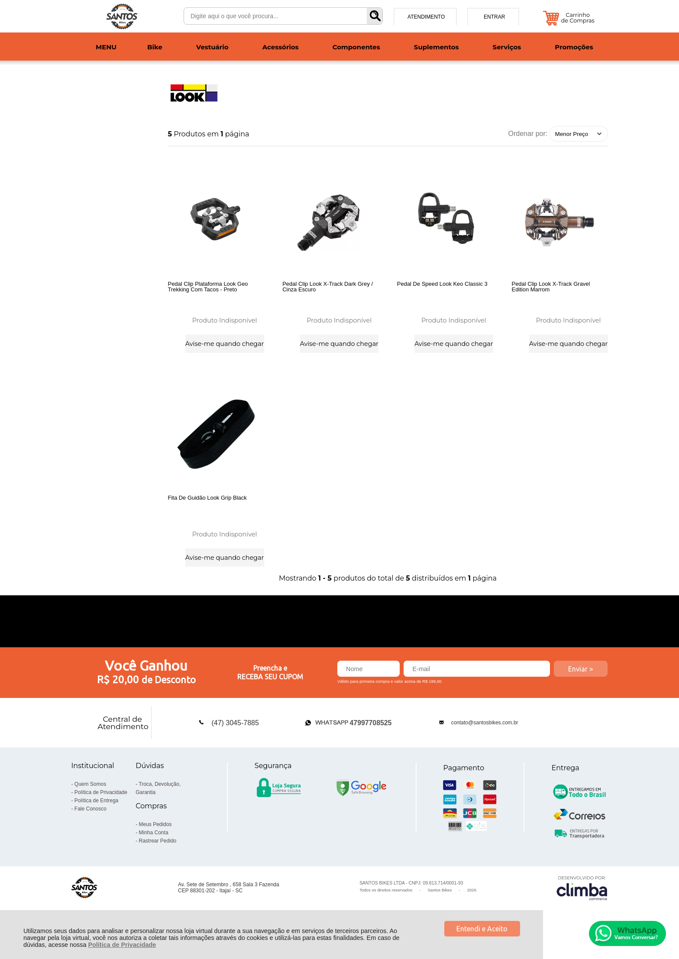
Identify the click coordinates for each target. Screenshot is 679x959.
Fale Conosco (90, 824)
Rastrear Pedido (158, 856)
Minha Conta (153, 848)
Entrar (494, 17)
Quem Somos (90, 799)
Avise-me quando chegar (224, 342)
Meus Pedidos (155, 839)
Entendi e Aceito (482, 929)
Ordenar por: (528, 133)
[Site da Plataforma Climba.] (582, 903)
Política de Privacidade (122, 944)
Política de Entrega (96, 816)
